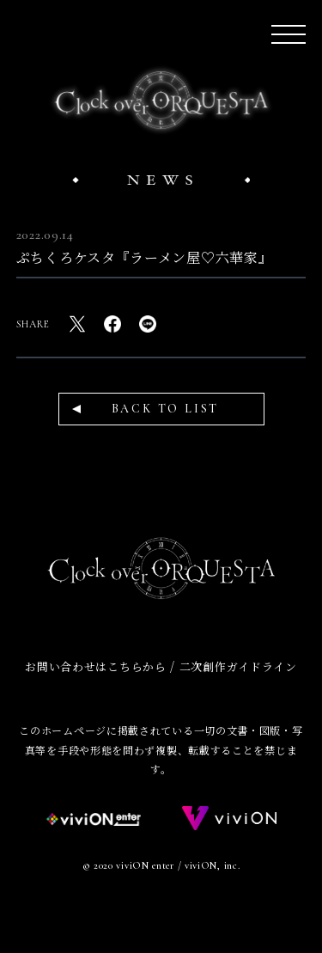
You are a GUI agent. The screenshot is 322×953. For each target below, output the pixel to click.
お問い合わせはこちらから (95, 666)
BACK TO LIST (166, 408)
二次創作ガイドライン (238, 666)
